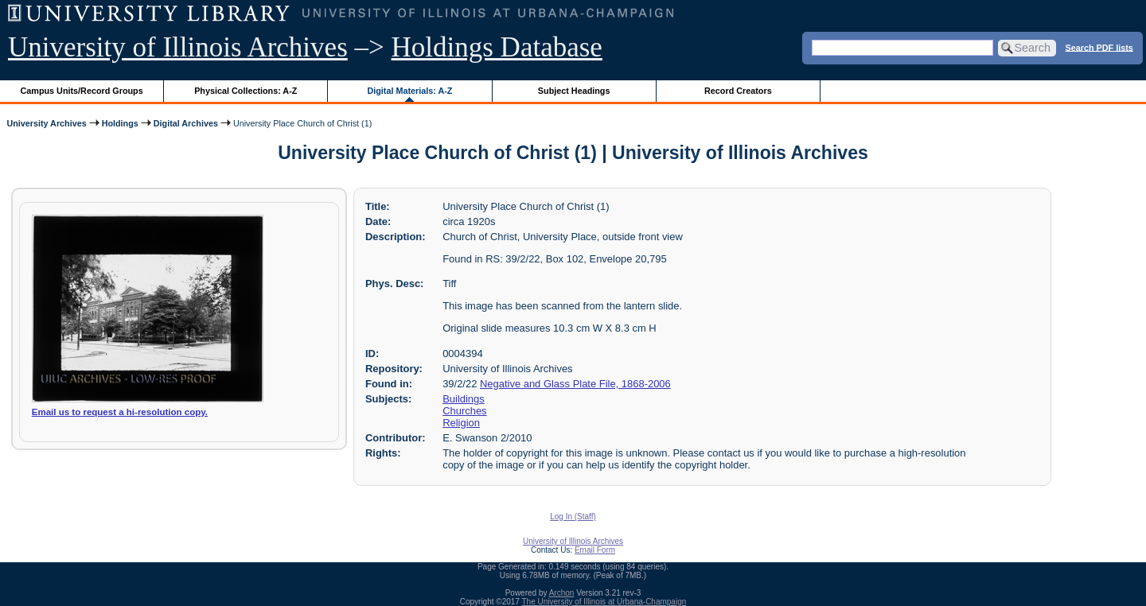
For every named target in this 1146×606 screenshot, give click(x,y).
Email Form (595, 550)
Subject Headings (574, 90)
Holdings (120, 123)
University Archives (46, 123)
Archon (562, 593)
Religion (461, 423)
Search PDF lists (1099, 47)
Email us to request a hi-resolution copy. (120, 412)
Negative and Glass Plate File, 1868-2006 (575, 384)
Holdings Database (497, 47)
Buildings (463, 399)
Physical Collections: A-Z (245, 90)
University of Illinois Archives (178, 47)
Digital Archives (186, 123)
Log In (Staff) (573, 516)
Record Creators (738, 90)
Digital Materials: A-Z (409, 90)
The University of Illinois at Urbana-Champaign (604, 601)
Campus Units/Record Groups (82, 90)
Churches (464, 411)
